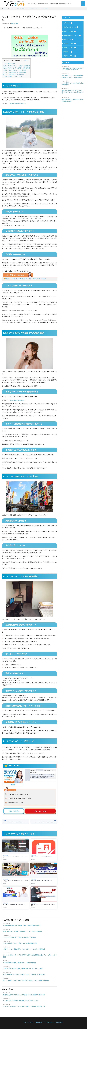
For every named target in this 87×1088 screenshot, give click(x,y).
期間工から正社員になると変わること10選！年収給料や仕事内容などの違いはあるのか (72, 92)
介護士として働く (69, 48)
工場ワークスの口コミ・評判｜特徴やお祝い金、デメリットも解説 (22, 968)
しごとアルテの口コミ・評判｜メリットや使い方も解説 (37, 8)
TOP (29, 3)
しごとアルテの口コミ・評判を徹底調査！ (15, 72)
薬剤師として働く (69, 43)
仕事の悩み (33, 3)
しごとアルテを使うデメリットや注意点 (14, 70)
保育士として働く (69, 56)
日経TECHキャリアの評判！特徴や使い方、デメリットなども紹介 (22, 931)
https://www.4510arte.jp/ (17, 103)
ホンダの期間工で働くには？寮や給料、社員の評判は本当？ (72, 83)
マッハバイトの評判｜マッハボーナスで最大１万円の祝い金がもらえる (24, 1006)
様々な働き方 (68, 39)
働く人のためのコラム (43, 3)
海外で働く (67, 52)
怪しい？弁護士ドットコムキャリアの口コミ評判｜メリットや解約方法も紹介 (26, 980)
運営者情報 (39, 1022)
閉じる (26, 60)
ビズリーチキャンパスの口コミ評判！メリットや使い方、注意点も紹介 (24, 974)
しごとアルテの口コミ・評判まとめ (13, 74)
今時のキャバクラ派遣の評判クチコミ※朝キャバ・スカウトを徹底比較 (24, 949)
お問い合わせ (59, 1022)
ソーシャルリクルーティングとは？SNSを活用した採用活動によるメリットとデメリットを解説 (30, 956)
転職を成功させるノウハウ (65, 3)
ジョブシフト (12, 8)
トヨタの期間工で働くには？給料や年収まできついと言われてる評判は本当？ (72, 69)
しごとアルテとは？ (9, 63)
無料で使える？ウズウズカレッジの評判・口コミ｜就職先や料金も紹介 (24, 995)
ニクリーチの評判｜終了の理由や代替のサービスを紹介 (19, 937)
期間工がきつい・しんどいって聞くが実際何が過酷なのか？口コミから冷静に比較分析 (72, 76)
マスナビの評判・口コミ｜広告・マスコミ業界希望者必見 (20, 943)
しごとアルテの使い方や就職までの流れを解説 (16, 68)
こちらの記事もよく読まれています (13, 76)
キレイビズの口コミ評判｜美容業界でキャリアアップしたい (21, 1000)
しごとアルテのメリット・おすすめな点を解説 (16, 66)
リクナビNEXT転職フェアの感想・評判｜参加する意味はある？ (22, 925)
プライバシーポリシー (49, 1022)
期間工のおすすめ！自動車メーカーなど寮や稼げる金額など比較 (72, 100)
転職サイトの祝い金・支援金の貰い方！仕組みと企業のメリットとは (25, 278)
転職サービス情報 (54, 3)
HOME (4, 8)
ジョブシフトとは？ (29, 1022)
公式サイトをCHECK (41, 811)
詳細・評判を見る (14, 811)
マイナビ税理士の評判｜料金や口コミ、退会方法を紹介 (19, 963)
